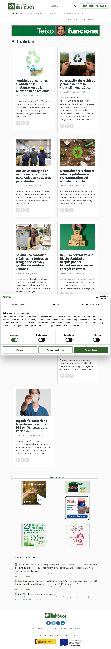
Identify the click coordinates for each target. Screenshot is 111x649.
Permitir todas (91, 350)
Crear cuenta (73, 19)
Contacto (63, 629)
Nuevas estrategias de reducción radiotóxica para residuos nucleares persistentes (33, 176)
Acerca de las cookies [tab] (92, 304)
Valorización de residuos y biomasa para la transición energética (77, 84)
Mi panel (67, 13)
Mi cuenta (89, 19)
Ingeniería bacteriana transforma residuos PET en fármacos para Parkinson (31, 426)
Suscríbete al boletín (94, 6)
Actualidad (17, 13)
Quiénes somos (37, 629)
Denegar (20, 350)
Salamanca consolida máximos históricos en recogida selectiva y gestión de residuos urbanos (32, 262)
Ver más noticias (56, 477)
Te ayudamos (81, 13)
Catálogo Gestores (36, 13)
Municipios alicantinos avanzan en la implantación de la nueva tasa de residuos (33, 86)
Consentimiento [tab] (19, 304)
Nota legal (51, 629)
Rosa (19, 581)
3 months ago (39, 576)
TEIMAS (72, 636)
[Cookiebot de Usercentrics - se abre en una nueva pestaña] (97, 297)
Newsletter (75, 629)
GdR (19, 564)
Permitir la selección (56, 350)
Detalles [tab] (55, 304)
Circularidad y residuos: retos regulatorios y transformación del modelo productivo (77, 176)
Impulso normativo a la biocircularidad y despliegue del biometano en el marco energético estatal (77, 262)
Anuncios (54, 13)
